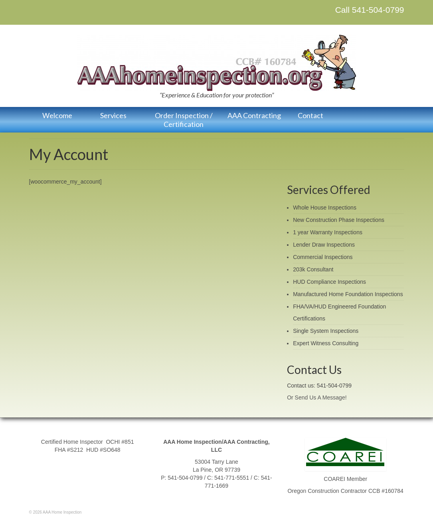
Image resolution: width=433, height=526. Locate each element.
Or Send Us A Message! (316, 397)
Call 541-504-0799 (369, 9)
